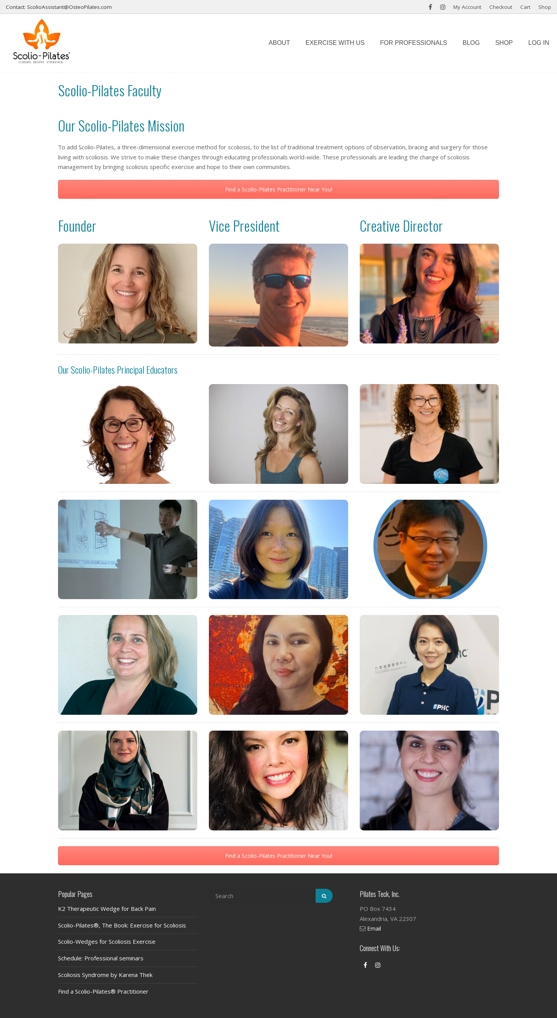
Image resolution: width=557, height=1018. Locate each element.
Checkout (500, 6)
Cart (525, 6)
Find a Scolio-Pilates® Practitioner (103, 991)
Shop (544, 6)
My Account (467, 6)
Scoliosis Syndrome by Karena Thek (105, 975)
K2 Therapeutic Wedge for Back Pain (107, 908)
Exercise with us (335, 42)
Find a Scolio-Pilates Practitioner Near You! (278, 189)
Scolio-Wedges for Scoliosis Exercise (106, 941)
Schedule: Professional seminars (101, 958)
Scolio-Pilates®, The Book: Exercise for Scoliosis (122, 925)
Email (374, 928)
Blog (471, 42)
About (279, 42)
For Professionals (413, 42)
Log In (538, 42)
